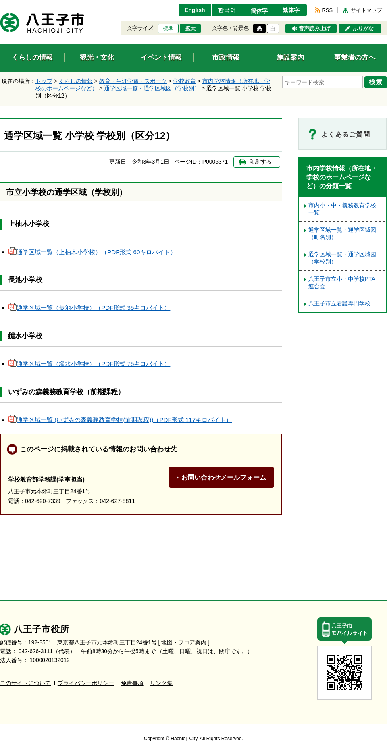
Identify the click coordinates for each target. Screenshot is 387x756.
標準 (168, 28)
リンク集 (161, 683)
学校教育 (184, 81)
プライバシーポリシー (86, 683)
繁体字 (291, 10)
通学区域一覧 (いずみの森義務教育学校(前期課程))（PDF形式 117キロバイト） (120, 419)
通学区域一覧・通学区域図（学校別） (152, 88)
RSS (327, 10)
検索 (376, 81)
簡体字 (259, 11)
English (195, 10)
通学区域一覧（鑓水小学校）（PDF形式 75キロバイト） (89, 363)
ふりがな (363, 28)
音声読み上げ (314, 28)
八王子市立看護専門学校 (339, 304)
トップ (43, 81)
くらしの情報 (76, 81)
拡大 (190, 28)
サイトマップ (366, 10)
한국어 (227, 10)
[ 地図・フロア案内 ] (184, 643)
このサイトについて (25, 683)
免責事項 (132, 683)
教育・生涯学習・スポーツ (133, 81)
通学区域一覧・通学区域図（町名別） (342, 233)
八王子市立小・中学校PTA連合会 (341, 282)
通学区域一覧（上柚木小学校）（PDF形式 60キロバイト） (92, 252)
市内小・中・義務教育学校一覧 (342, 209)
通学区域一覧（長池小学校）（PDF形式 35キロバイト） (89, 307)
